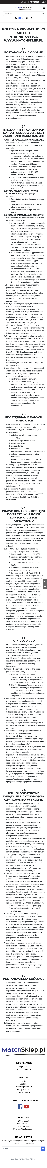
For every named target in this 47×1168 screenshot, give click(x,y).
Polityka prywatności (23, 1069)
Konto (23, 1081)
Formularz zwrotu (23, 1092)
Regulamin (23, 1066)
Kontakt (43, 2)
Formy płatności (23, 1089)
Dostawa (23, 1084)
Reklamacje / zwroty (23, 1086)
